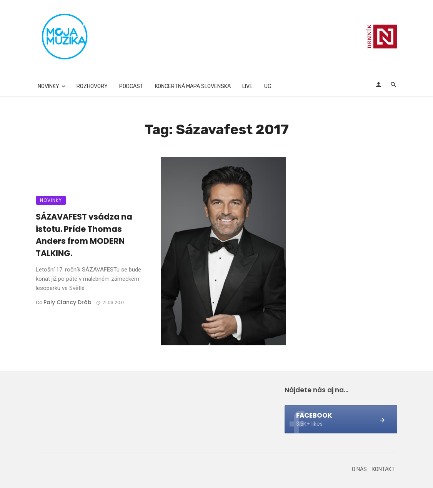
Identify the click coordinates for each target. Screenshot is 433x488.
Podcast (131, 86)
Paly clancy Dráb (67, 302)
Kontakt (383, 469)
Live (247, 86)
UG (267, 86)
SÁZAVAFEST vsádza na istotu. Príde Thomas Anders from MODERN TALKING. (84, 235)
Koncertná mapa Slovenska (193, 86)
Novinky (48, 86)
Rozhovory (92, 86)
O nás (359, 469)
